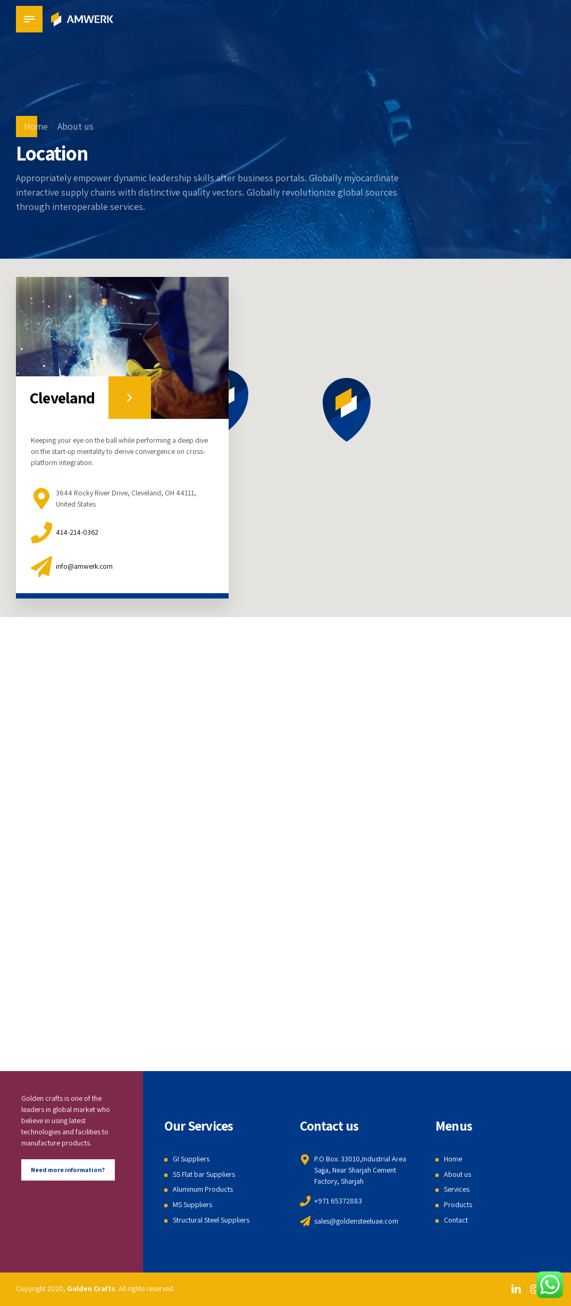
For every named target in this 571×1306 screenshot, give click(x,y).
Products (458, 1204)
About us (75, 126)
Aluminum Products (203, 1189)
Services (456, 1189)
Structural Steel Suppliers (211, 1220)
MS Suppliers (192, 1204)
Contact (456, 1220)
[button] (347, 410)
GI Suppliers (191, 1159)
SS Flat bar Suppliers (204, 1174)
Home (36, 126)
